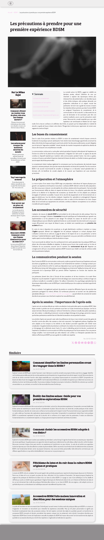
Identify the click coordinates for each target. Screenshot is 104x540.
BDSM (16, 12)
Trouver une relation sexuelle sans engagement (58, 294)
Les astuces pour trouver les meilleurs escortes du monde (18, 147)
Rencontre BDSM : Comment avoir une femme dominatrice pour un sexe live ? (18, 237)
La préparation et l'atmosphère (42, 102)
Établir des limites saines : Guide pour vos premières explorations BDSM (57, 397)
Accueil (10, 12)
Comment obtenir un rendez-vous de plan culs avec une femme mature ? (18, 115)
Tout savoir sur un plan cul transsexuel (18, 205)
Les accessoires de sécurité (40, 107)
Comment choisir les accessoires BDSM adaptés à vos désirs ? (61, 431)
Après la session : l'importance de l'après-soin (46, 115)
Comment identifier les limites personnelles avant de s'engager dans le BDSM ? (62, 364)
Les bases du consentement (41, 98)
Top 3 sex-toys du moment (18, 178)
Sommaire (38, 94)
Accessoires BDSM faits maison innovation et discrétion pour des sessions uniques (59, 497)
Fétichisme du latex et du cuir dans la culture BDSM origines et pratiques (62, 464)
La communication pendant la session (44, 111)
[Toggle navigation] (10, 3)
